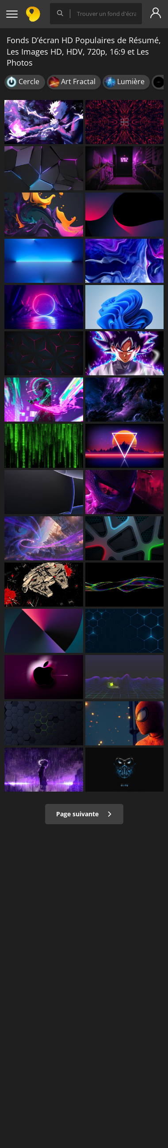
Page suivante (84, 814)
